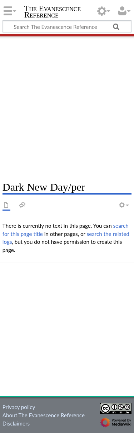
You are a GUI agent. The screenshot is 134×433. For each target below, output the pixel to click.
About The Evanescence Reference (44, 415)
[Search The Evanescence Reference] (67, 26)
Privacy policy (19, 407)
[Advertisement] (67, 106)
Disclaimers (16, 423)
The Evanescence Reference (52, 12)
